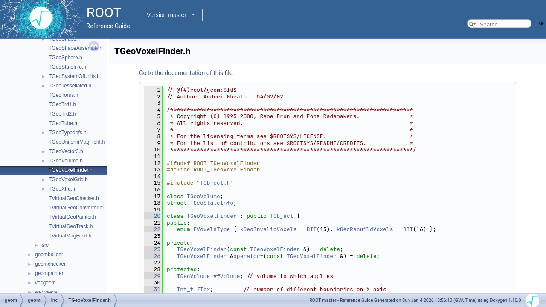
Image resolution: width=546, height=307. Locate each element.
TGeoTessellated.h (70, 86)
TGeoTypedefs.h (68, 133)
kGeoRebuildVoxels (365, 229)
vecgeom (45, 283)
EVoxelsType (211, 229)
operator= (248, 256)
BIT (312, 229)
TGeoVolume (203, 196)
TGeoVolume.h (66, 161)
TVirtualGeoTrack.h (71, 226)
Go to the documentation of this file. (186, 73)
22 (152, 229)
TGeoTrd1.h (62, 104)
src (45, 245)
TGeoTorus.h (63, 95)
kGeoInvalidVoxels (268, 229)
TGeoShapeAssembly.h (75, 48)
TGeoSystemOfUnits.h (74, 76)
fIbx (203, 289)
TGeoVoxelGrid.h (68, 179)
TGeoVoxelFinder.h (71, 170)
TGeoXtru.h (62, 189)
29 (152, 276)
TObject (281, 216)
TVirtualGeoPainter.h (72, 217)
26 (152, 256)
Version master (166, 15)
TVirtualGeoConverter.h (75, 208)
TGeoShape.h (65, 39)
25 (152, 249)
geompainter (49, 273)
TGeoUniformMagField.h (77, 142)
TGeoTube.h (63, 123)
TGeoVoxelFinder (212, 216)
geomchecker (50, 264)
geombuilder (49, 255)
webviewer (47, 292)
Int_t (185, 289)
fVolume (228, 276)
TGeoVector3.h (66, 151)
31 (152, 289)
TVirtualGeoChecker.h (74, 198)
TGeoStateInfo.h (67, 67)
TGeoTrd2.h (62, 114)
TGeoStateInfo (211, 202)
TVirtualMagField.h (70, 236)
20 (152, 216)
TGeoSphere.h (65, 58)
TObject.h (215, 182)
